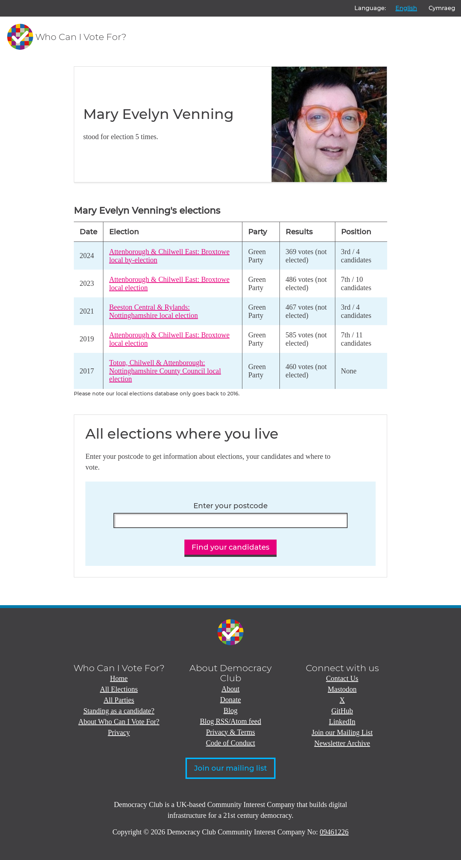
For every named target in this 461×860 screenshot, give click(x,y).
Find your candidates (230, 547)
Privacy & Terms (230, 732)
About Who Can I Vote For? (119, 722)
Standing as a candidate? (118, 711)
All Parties (119, 700)
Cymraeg (442, 8)
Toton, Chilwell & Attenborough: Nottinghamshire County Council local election (165, 371)
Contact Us (342, 678)
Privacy (119, 732)
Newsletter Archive (342, 743)
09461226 (334, 832)
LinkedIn (342, 722)
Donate (230, 700)
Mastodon (342, 689)
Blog (231, 710)
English (406, 8)
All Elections (119, 689)
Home (119, 678)
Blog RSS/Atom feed (230, 721)
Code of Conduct (230, 743)
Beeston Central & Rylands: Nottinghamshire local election (153, 311)
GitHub (342, 711)
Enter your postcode (230, 506)
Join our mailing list (230, 768)
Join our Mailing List (342, 732)
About (230, 689)
